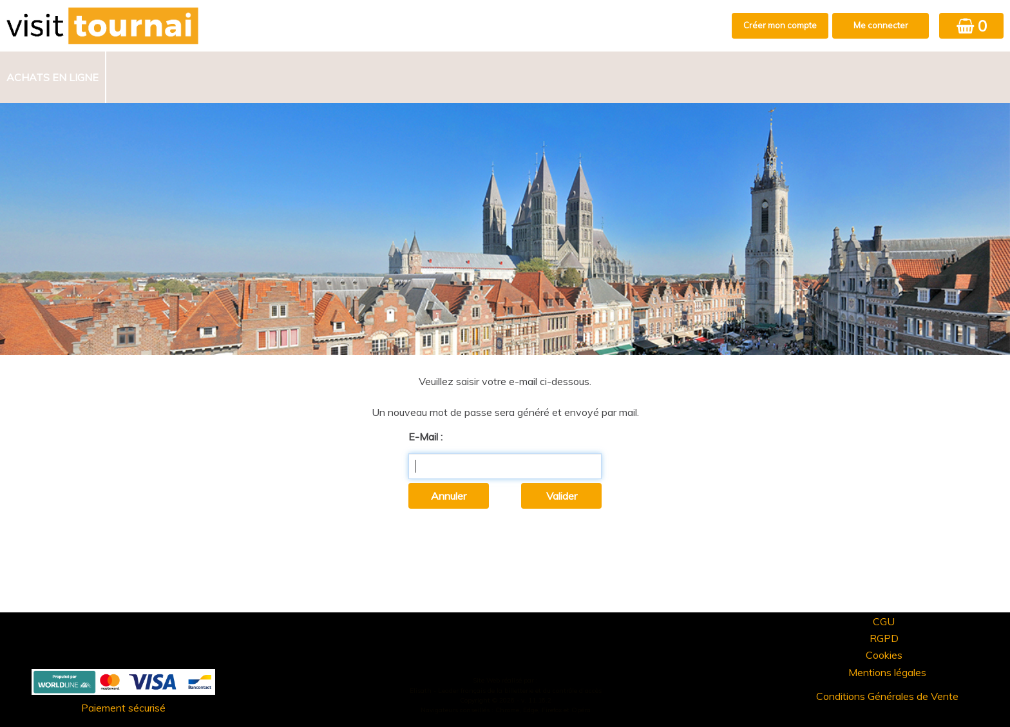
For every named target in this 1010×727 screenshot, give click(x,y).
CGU (884, 621)
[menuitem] (53, 77)
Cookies (884, 654)
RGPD (884, 638)
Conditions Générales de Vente (887, 696)
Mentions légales (887, 672)
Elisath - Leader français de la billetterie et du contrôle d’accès (506, 690)
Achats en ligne (52, 77)
